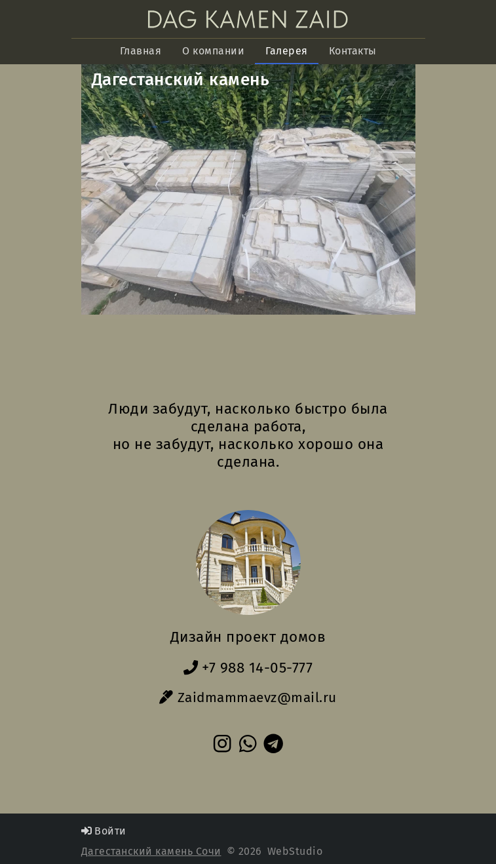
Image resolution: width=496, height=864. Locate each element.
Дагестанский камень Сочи (151, 851)
